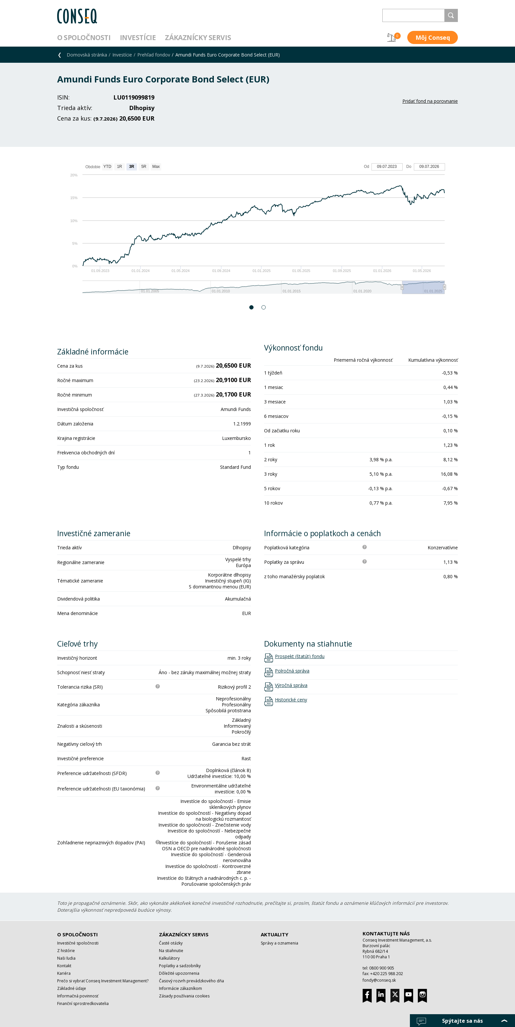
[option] (257, 232)
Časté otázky (171, 943)
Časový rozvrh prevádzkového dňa (191, 981)
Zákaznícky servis (198, 37)
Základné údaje (71, 988)
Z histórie (66, 950)
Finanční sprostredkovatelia (83, 1003)
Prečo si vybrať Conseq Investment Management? (102, 981)
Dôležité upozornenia (179, 973)
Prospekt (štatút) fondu (300, 656)
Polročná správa (292, 671)
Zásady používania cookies (184, 996)
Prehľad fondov (153, 55)
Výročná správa (291, 685)
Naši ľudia (66, 958)
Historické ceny (291, 700)
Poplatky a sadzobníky (180, 966)
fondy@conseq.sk (379, 980)
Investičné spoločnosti (78, 943)
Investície (138, 37)
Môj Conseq (432, 37)
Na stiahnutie (171, 950)
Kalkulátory (169, 958)
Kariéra (64, 973)
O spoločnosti (84, 37)
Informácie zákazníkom (180, 988)
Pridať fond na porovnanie (430, 101)
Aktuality (274, 934)
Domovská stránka (87, 55)
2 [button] (264, 307)
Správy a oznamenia (279, 943)
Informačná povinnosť (77, 996)
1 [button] (252, 307)
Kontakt (64, 966)
